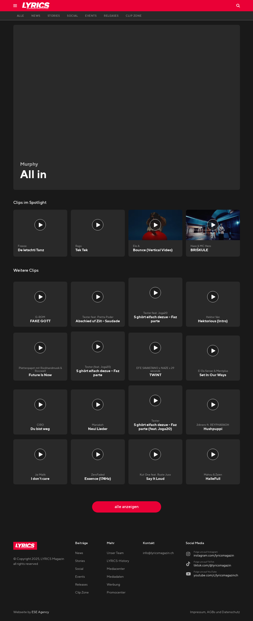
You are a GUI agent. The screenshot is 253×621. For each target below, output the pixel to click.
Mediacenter (116, 569)
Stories (80, 561)
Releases (81, 585)
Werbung (113, 585)
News (79, 553)
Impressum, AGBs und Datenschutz (215, 612)
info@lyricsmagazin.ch (158, 553)
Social (79, 569)
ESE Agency (40, 612)
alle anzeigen (127, 506)
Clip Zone (82, 593)
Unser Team (115, 553)
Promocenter (116, 593)
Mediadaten (115, 577)
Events (80, 577)
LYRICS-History (118, 561)
